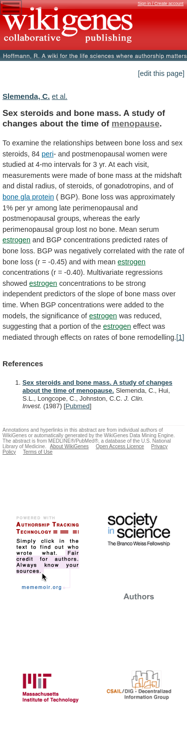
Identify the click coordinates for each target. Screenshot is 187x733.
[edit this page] (161, 73)
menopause (136, 123)
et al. (59, 96)
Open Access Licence (120, 446)
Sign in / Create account (161, 3)
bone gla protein (28, 197)
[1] (181, 337)
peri (47, 154)
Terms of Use (37, 452)
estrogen (16, 240)
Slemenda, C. (26, 96)
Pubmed (77, 406)
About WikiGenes (69, 446)
